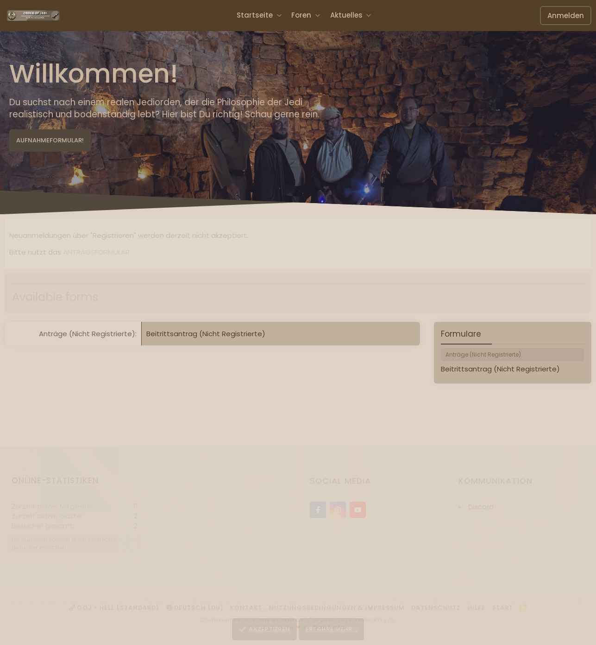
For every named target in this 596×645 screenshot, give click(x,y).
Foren (301, 15)
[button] (279, 15)
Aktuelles (346, 15)
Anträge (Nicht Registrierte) (87, 333)
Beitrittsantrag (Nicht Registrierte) (205, 333)
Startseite (255, 15)
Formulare (461, 333)
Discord (481, 506)
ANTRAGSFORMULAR (96, 252)
